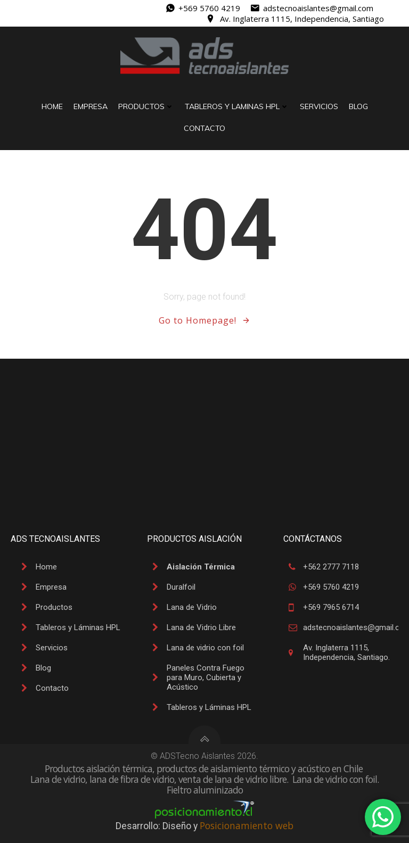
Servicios (319, 106)
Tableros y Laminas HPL (237, 106)
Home (52, 106)
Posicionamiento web (246, 825)
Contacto (204, 128)
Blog (358, 106)
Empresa (90, 106)
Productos (146, 106)
